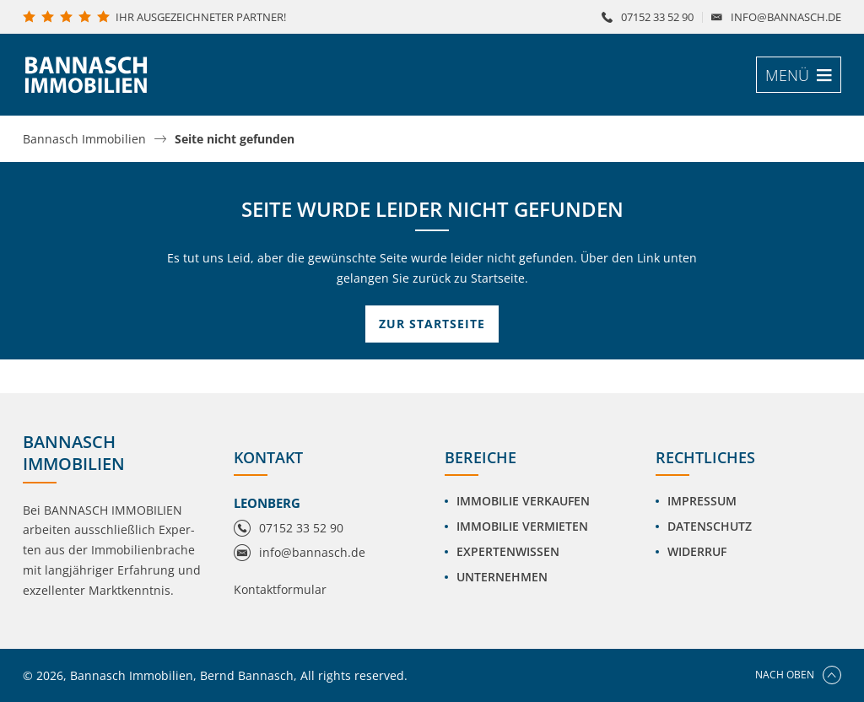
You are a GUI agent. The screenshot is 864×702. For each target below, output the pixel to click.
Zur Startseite (432, 324)
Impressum (702, 501)
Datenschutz (709, 526)
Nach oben (798, 675)
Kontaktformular (280, 589)
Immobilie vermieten (522, 526)
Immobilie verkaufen (523, 501)
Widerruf (696, 551)
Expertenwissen (507, 551)
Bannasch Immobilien (84, 139)
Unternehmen (502, 577)
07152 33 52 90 (657, 17)
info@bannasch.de (786, 17)
